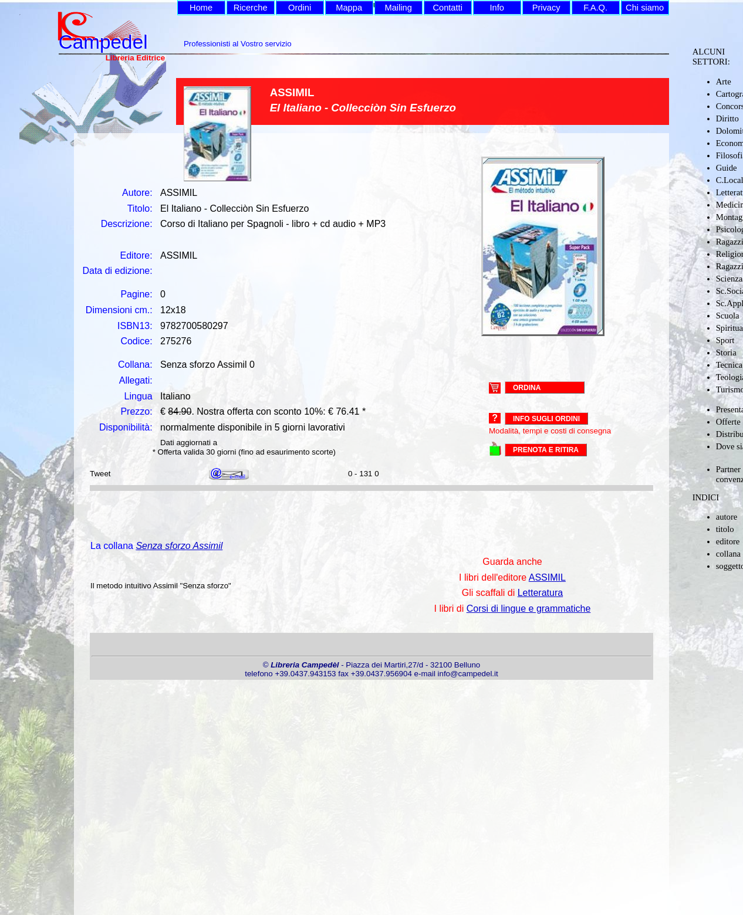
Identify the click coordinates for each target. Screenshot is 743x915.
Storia (726, 352)
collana (728, 553)
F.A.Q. (595, 7)
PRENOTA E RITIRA (546, 450)
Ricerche (251, 7)
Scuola (727, 315)
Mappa (349, 7)
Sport (725, 340)
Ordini (299, 7)
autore (727, 516)
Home (201, 7)
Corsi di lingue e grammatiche (529, 609)
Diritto (727, 118)
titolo (725, 529)
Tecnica (729, 365)
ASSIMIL (547, 577)
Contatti (447, 7)
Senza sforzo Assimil (179, 546)
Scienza (729, 278)
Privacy (546, 7)
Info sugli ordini (546, 419)
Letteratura (540, 593)
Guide (726, 167)
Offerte (728, 421)
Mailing (397, 7)
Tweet (100, 473)
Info (496, 7)
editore (728, 541)
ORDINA (527, 387)
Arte (723, 81)
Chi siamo (645, 7)
